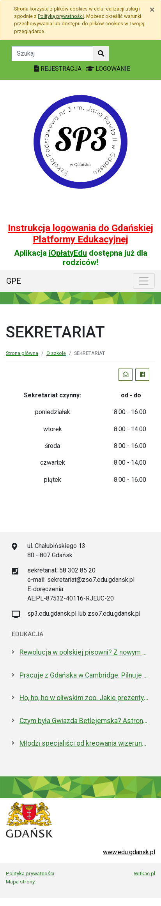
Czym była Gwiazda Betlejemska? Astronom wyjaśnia (84, 721)
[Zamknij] (152, 9)
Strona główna (22, 353)
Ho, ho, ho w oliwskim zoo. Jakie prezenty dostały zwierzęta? (84, 698)
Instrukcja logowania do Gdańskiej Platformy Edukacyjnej (80, 234)
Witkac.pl (144, 873)
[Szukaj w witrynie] (101, 53)
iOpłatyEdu (68, 253)
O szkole (56, 353)
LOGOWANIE (108, 68)
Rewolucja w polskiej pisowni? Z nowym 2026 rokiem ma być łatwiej (84, 652)
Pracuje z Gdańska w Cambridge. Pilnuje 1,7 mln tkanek (84, 675)
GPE (13, 281)
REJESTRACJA (58, 68)
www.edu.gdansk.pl (129, 852)
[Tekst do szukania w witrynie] (52, 53)
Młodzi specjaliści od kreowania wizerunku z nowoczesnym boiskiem (84, 743)
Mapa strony (20, 881)
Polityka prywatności (30, 873)
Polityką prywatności (61, 16)
